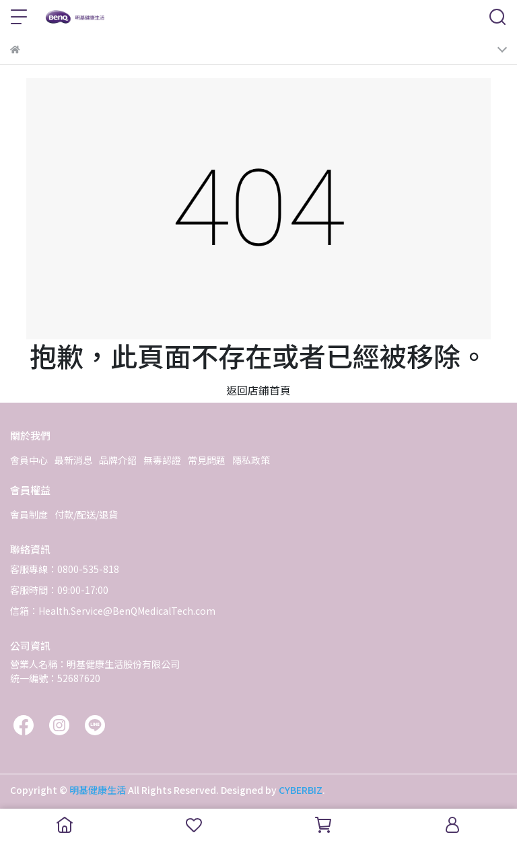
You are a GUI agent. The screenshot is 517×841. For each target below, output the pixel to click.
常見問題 (207, 460)
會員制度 (29, 514)
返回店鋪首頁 (258, 390)
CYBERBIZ (300, 790)
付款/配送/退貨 (86, 514)
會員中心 (29, 460)
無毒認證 (162, 460)
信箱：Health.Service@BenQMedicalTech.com (112, 610)
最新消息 (73, 460)
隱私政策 (251, 460)
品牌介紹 (118, 460)
